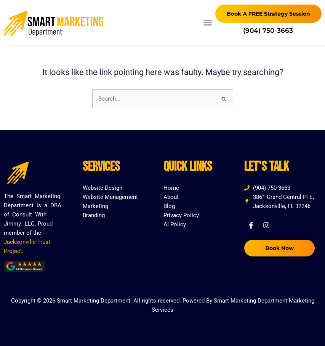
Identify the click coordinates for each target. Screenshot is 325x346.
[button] (208, 22)
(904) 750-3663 (268, 30)
